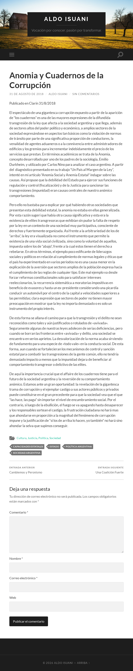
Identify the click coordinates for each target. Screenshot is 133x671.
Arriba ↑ (83, 662)
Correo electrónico (23, 578)
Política (43, 438)
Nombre (16, 558)
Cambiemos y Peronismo (25, 470)
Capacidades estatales (28, 446)
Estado (54, 446)
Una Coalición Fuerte (110, 470)
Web (12, 597)
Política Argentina (79, 446)
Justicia (32, 438)
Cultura (21, 438)
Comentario (18, 512)
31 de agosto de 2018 (26, 94)
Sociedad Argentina (26, 452)
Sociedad (55, 438)
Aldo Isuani (66, 19)
